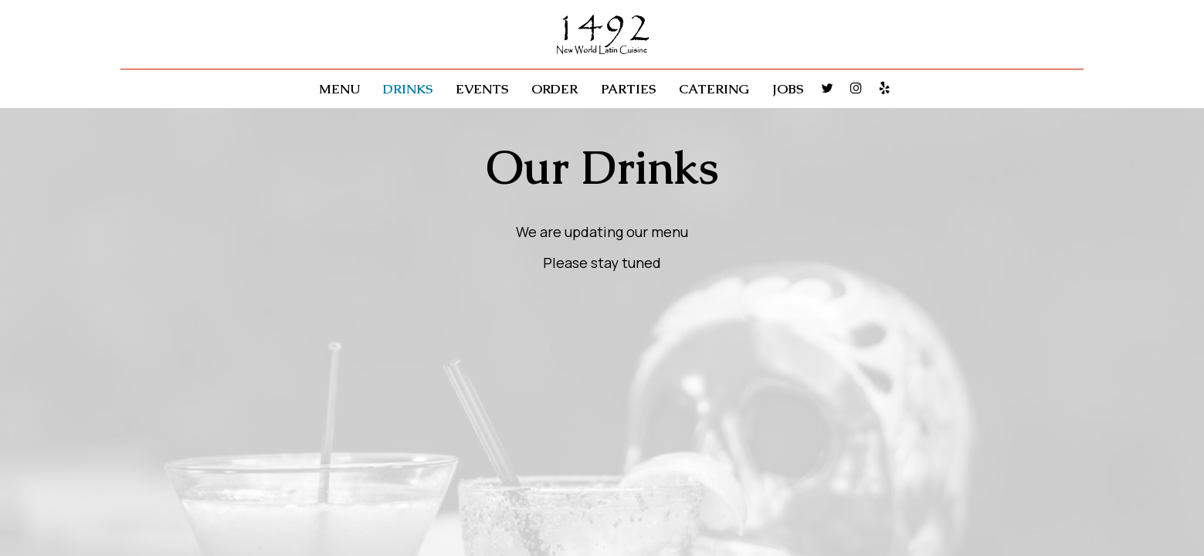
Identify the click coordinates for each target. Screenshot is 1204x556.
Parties (628, 89)
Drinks (407, 89)
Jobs (787, 89)
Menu (339, 89)
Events (482, 89)
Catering (714, 89)
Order (554, 89)
